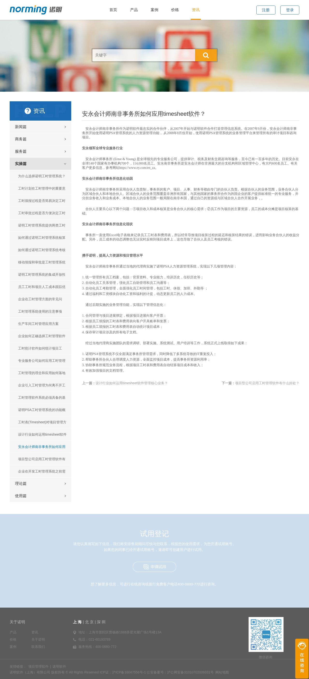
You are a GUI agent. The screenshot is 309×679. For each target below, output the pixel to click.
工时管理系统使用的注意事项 (40, 311)
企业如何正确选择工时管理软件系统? (41, 338)
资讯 (196, 10)
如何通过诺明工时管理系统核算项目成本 (41, 240)
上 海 (78, 622)
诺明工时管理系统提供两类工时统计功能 (41, 227)
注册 (266, 10)
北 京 (89, 622)
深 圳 (101, 622)
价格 (175, 10)
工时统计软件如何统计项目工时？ (40, 350)
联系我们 (38, 647)
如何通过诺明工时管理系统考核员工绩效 (41, 252)
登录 (290, 10)
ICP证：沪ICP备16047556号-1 (123, 672)
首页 (113, 10)
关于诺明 (17, 622)
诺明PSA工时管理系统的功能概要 (41, 412)
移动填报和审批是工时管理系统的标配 (41, 264)
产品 (134, 10)
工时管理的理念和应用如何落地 (41, 373)
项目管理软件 (38, 666)
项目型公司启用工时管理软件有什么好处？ (41, 461)
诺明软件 (59, 666)
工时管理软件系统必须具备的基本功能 (41, 400)
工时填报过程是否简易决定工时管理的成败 (41, 203)
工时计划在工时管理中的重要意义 (41, 190)
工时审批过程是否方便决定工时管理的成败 (41, 215)
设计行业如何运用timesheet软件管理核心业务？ (42, 436)
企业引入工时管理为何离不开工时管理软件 (41, 387)
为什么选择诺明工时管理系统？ (41, 176)
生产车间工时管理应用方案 (38, 324)
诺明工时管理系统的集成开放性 (41, 274)
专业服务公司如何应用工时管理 (41, 361)
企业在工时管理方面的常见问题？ (40, 301)
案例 (154, 10)
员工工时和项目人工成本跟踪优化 (41, 289)
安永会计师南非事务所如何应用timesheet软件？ (41, 449)
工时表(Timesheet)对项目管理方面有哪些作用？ (42, 424)
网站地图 (222, 672)
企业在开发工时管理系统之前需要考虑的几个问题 (41, 473)
